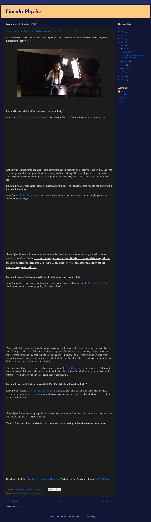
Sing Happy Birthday (30, 117)
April (125, 65)
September (127, 52)
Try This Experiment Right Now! (44, 479)
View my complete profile (121, 99)
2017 (123, 39)
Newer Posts (12, 500)
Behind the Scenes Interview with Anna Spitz (41, 31)
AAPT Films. (103, 479)
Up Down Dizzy (96, 283)
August (126, 61)
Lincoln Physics (23, 11)
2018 (123, 35)
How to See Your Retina (40, 390)
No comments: (39, 489)
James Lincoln (124, 93)
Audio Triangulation (29, 195)
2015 (123, 45)
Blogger (98, 517)
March (125, 68)
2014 (123, 76)
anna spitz (15, 493)
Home (60, 500)
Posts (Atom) (20, 506)
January (126, 72)
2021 (123, 28)
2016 (123, 42)
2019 (123, 32)
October (126, 48)
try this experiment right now (30, 493)
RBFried (83, 517)
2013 (123, 80)
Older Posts (106, 500)
